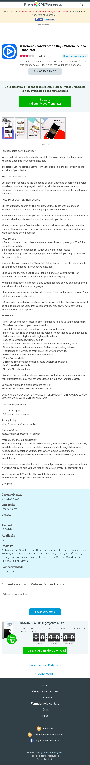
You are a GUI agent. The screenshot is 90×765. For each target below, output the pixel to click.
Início (45, 685)
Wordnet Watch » (45, 673)
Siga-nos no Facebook (48, 740)
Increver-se (45, 697)
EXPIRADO (45, 71)
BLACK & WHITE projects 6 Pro (42, 623)
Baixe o (45, 102)
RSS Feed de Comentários (48, 734)
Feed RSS (48, 728)
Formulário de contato (45, 703)
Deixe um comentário (75, 56)
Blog (45, 715)
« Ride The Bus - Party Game (45, 665)
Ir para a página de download (45, 650)
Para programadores (45, 691)
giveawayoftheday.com (52, 752)
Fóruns (45, 709)
